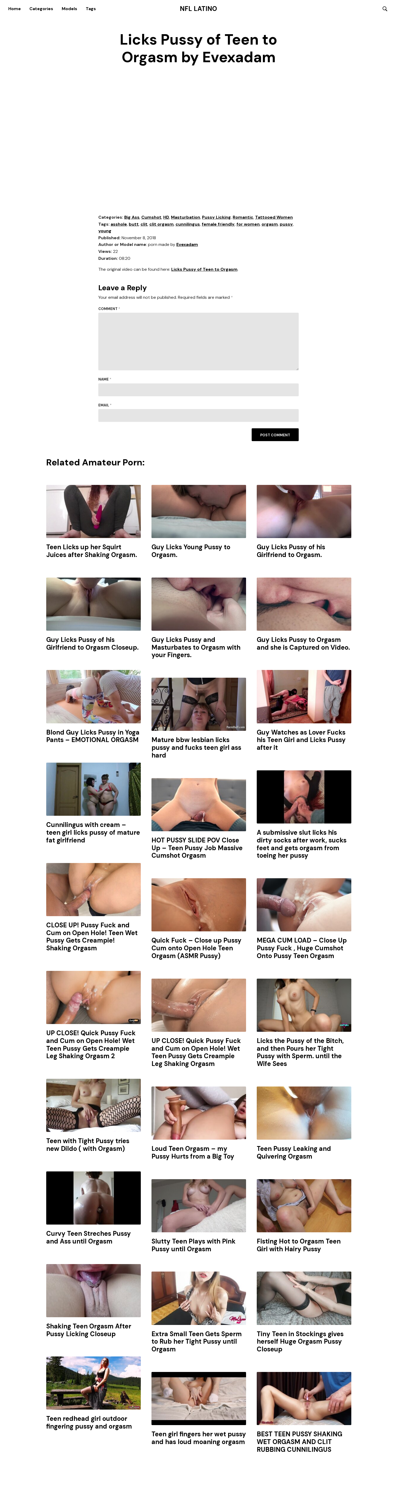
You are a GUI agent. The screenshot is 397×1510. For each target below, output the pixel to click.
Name (104, 379)
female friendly (218, 224)
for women (248, 224)
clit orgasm (161, 224)
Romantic (243, 217)
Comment (109, 309)
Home (14, 8)
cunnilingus (188, 224)
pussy (286, 224)
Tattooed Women (274, 217)
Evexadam (187, 245)
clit (144, 224)
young (104, 231)
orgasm (270, 224)
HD (166, 217)
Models (69, 8)
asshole (119, 224)
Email (105, 405)
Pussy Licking (216, 217)
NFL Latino (198, 9)
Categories (41, 8)
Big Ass (131, 217)
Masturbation (185, 217)
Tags (91, 8)
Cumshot (151, 217)
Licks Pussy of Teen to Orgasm (204, 269)
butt (134, 224)
